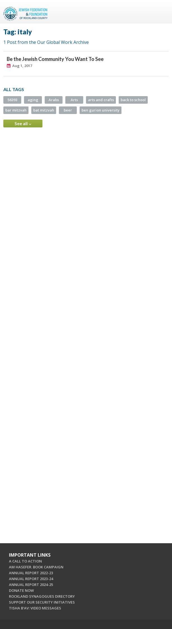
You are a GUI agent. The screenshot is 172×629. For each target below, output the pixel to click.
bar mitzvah (16, 110)
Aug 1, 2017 (22, 65)
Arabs (54, 99)
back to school (133, 99)
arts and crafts (101, 99)
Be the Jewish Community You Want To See (55, 59)
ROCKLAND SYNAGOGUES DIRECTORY (42, 596)
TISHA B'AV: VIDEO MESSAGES (35, 608)
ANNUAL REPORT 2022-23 (31, 572)
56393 (12, 99)
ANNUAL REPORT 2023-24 (31, 578)
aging (33, 99)
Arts (74, 99)
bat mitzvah (43, 110)
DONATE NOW (21, 590)
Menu (162, 12)
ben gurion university (101, 110)
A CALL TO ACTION (25, 561)
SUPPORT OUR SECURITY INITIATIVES (42, 602)
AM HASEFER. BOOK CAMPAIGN (36, 566)
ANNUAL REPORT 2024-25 (31, 584)
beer (68, 110)
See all (23, 123)
